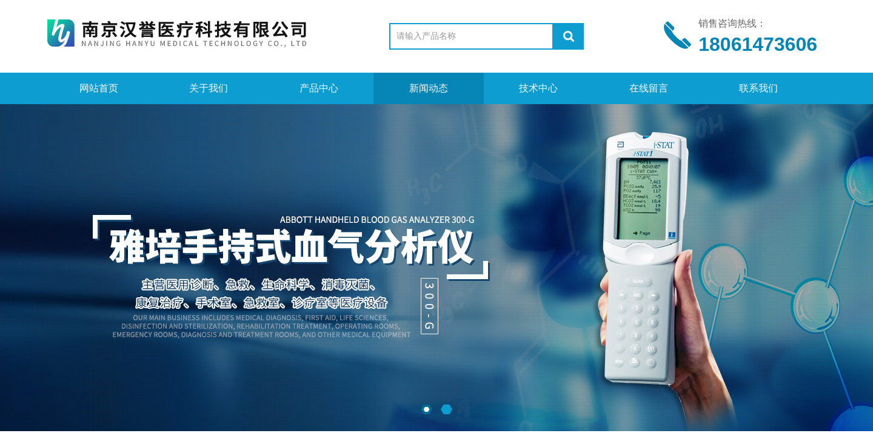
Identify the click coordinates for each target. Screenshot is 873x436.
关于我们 (208, 88)
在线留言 (648, 88)
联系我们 (758, 88)
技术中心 (538, 88)
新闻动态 (428, 88)
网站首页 (98, 88)
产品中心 (318, 88)
